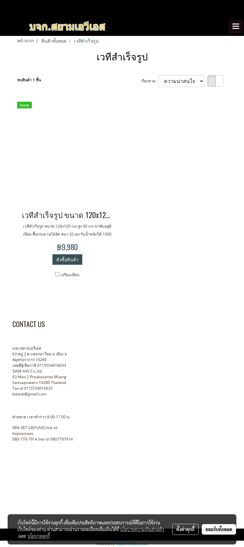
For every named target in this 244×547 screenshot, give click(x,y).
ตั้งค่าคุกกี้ (185, 529)
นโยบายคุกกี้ (39, 536)
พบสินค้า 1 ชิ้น (29, 80)
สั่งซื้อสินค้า (67, 259)
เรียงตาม (150, 81)
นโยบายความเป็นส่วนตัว (142, 529)
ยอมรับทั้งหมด (219, 529)
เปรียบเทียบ (69, 274)
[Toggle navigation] (236, 27)
